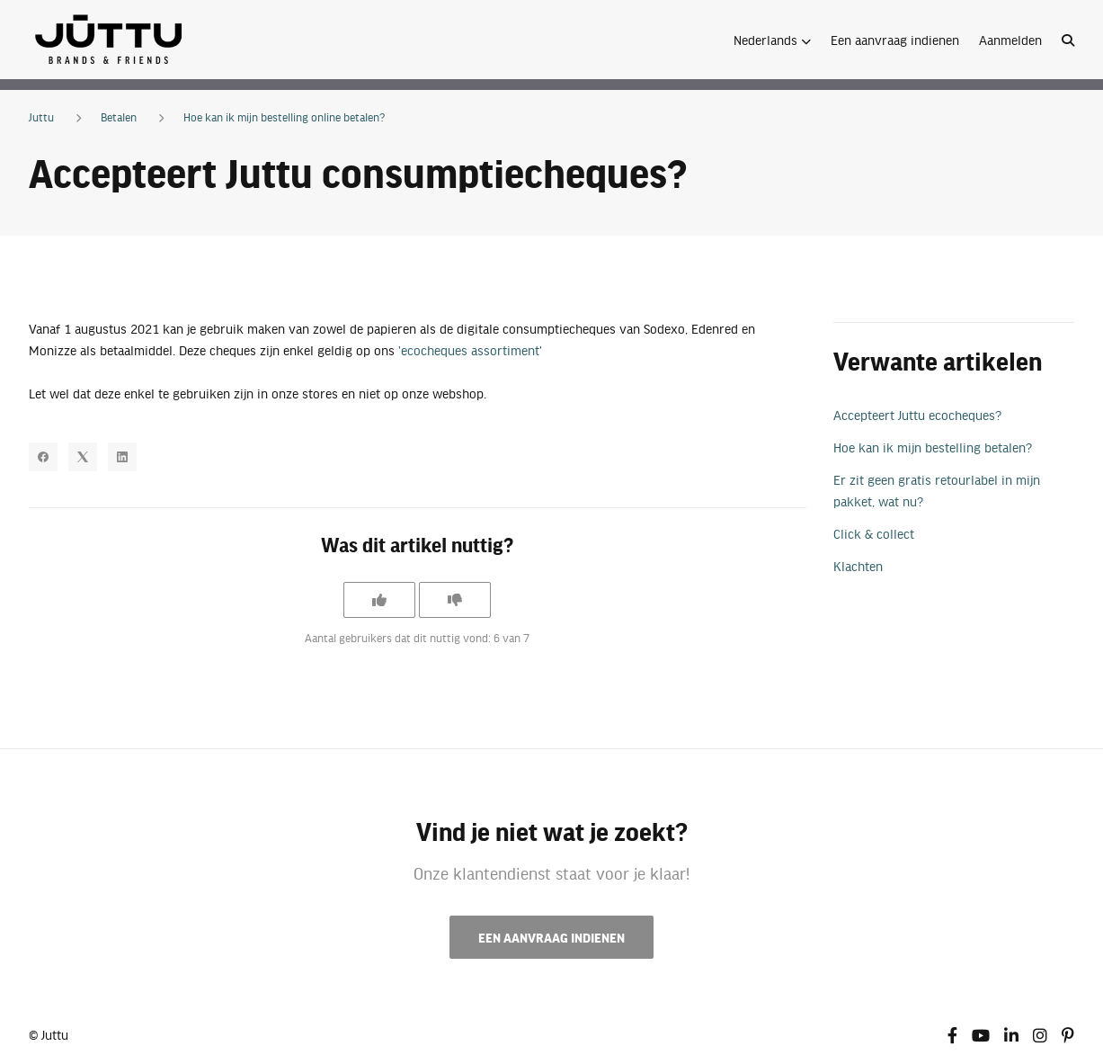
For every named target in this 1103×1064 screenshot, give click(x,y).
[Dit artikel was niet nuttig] (455, 600)
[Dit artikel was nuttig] (379, 600)
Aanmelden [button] (1010, 39)
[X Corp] (82, 457)
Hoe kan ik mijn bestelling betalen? (932, 447)
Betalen (119, 117)
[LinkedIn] (122, 457)
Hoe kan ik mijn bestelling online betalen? (284, 117)
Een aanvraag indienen (895, 39)
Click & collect (873, 533)
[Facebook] (43, 457)
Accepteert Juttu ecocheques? (917, 414)
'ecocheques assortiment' (470, 350)
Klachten (858, 566)
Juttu (41, 117)
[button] (772, 39)
